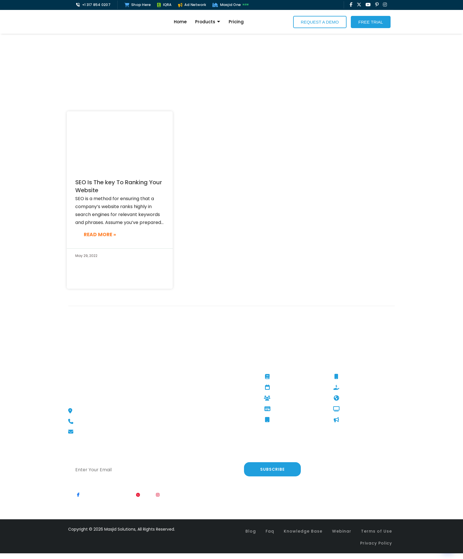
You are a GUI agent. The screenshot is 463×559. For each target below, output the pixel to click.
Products (207, 22)
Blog (250, 531)
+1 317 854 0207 (93, 4)
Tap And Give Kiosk (287, 409)
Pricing (236, 22)
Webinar (341, 531)
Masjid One (231, 5)
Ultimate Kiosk (282, 420)
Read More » (100, 234)
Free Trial (370, 22)
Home (180, 22)
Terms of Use (376, 531)
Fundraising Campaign (360, 387)
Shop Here (137, 4)
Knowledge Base (303, 531)
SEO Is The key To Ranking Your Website (118, 186)
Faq (270, 531)
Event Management (288, 387)
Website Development (360, 398)
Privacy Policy (376, 543)
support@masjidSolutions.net (103, 432)
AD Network (349, 420)
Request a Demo (320, 22)
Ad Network (192, 4)
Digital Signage (353, 409)
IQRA (164, 4)
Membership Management (295, 398)
